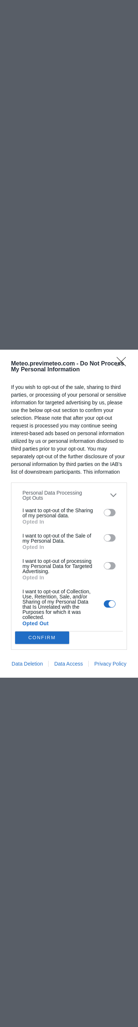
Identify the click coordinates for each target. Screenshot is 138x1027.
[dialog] (69, 514)
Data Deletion (27, 664)
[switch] (110, 512)
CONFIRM (42, 637)
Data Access (68, 664)
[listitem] (69, 495)
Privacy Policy (110, 664)
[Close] (124, 364)
